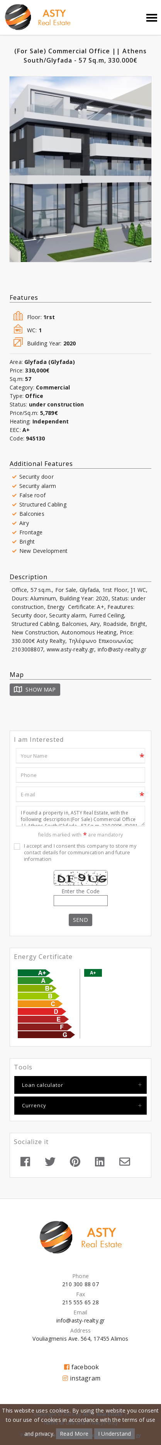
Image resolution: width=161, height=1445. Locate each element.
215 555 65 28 (80, 1302)
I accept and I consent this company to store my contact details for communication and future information (80, 852)
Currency (34, 1105)
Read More (74, 1433)
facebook (81, 1367)
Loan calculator (42, 1084)
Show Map (35, 689)
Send (80, 919)
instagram (81, 1378)
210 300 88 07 (80, 1284)
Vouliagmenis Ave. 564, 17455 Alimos (80, 1338)
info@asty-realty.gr (80, 1320)
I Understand (114, 1433)
